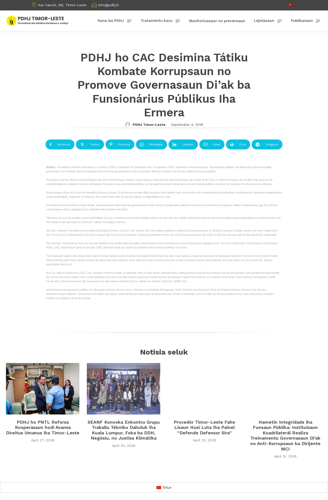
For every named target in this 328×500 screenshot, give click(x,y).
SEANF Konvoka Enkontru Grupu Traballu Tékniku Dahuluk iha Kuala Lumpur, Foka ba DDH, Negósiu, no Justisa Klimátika (124, 430)
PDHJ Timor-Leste (149, 125)
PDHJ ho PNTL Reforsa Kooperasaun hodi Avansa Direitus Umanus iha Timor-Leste (42, 427)
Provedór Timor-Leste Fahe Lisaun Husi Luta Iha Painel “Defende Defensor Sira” (204, 427)
